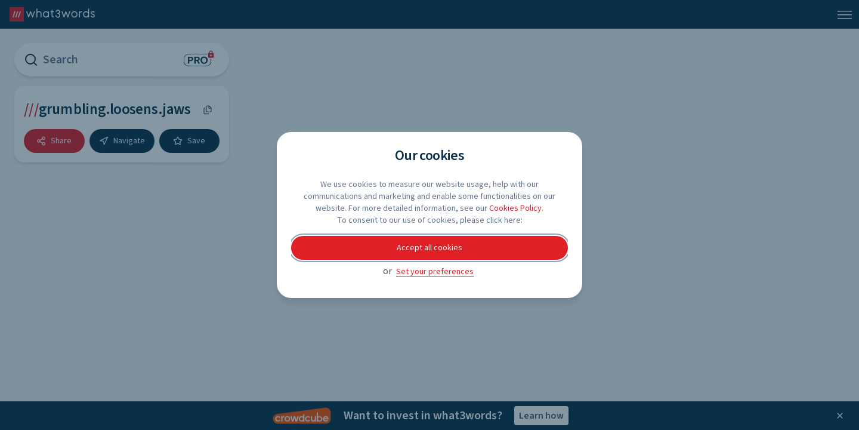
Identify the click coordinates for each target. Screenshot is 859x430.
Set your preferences (435, 272)
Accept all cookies (429, 248)
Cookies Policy (515, 208)
